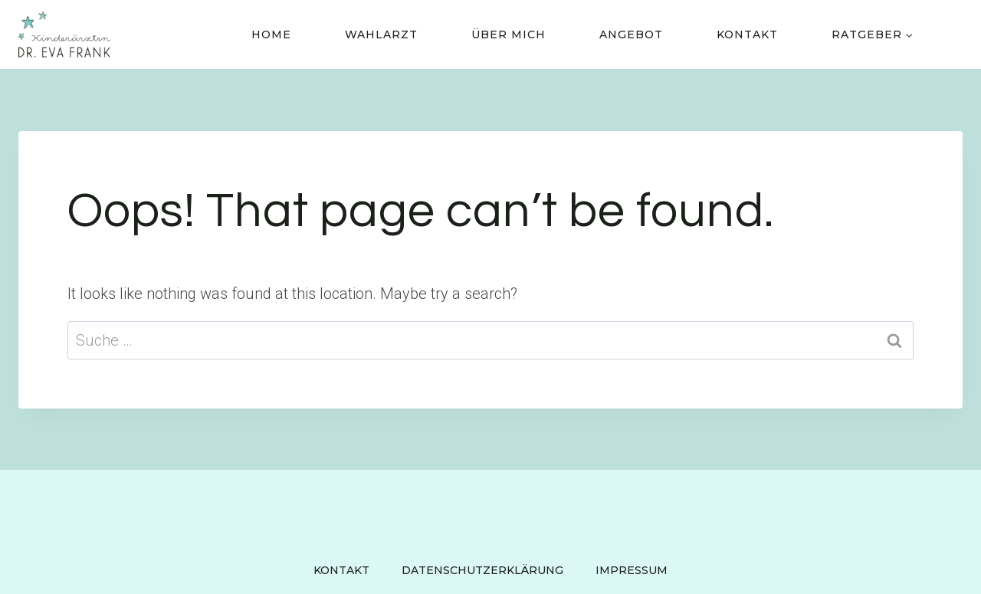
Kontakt (747, 34)
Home (271, 34)
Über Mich (508, 34)
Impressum (631, 570)
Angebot (631, 34)
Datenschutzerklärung (482, 570)
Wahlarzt (381, 34)
